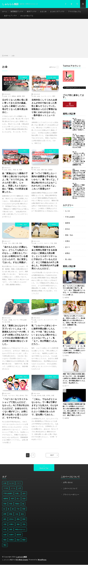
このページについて (70, 488)
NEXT (52, 455)
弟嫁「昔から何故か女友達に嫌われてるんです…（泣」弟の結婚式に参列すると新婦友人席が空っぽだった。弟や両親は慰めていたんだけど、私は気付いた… (74, 377)
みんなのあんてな (26, 16)
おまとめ (43, 11)
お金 (5, 96)
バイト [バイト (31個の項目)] (19, 483)
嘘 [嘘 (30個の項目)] (23, 504)
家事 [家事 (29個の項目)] (4, 514)
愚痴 (20, 243)
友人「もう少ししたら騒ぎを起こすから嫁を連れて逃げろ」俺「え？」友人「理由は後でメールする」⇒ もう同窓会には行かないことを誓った (74, 289)
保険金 (14, 96)
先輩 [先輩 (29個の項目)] (12, 499)
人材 (35, 322)
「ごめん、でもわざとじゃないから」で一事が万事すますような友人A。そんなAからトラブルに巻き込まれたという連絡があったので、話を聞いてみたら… (45, 407)
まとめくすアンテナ (57, 11)
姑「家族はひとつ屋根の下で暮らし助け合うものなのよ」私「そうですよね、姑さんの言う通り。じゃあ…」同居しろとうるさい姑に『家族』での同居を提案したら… (15, 182)
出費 (42, 170)
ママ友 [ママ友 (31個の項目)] (5, 488)
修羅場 (24, 78)
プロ (9, 243)
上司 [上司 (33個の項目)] (19, 488)
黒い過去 (53, 78)
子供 (51, 243)
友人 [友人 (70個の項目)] (18, 499)
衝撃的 (54, 225)
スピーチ (16, 320)
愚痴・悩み (52, 151)
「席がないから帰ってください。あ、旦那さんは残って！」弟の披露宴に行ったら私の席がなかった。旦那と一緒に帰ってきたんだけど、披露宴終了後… (74, 319)
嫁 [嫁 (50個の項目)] (13, 509)
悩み (46, 170)
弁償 (52, 395)
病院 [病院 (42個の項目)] (10, 530)
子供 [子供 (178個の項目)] (17, 509)
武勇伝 (24, 151)
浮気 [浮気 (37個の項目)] (23, 524)
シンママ (40, 243)
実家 (23, 96)
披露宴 (50, 170)
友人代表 (7, 322)
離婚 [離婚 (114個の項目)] (23, 540)
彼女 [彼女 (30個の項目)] (22, 514)
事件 (53, 96)
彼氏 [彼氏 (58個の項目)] (4, 519)
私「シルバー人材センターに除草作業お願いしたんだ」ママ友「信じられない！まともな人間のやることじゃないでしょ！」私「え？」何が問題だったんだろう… (44, 335)
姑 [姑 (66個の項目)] (4, 509)
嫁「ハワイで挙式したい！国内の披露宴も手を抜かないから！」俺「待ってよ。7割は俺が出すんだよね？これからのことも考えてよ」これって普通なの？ (45, 181)
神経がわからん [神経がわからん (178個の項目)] (20, 530)
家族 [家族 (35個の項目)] (10, 514)
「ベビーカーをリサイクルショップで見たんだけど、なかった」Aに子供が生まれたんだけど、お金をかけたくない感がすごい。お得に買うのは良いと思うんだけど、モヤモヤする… (15, 408)
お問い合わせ (68, 483)
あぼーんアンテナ (10, 16)
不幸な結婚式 (22, 301)
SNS (34, 96)
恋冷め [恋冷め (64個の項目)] (11, 519)
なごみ (67, 211)
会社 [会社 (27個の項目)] (24, 494)
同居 (14, 170)
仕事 (16, 243)
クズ (9, 96)
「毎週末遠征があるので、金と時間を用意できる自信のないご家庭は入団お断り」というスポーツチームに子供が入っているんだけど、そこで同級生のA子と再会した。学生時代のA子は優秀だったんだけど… (45, 258)
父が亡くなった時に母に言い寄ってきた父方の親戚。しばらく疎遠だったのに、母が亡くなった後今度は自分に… (15, 106)
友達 (43, 395)
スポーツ (46, 243)
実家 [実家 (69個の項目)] (23, 509)
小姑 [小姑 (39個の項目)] (16, 514)
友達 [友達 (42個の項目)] (23, 499)
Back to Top (44, 468)
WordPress (42, 560)
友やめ (22, 395)
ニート (49, 96)
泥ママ (67, 247)
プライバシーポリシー (71, 494)
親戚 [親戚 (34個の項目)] (18, 540)
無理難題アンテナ (17, 11)
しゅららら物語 (21, 557)
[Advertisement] (44, 37)
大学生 (48, 395)
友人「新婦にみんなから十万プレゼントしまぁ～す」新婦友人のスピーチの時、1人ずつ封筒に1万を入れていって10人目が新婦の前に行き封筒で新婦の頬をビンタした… (15, 335)
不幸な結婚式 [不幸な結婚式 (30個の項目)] (7, 494)
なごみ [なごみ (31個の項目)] (11, 483)
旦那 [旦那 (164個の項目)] (4, 524)
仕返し (10, 170)
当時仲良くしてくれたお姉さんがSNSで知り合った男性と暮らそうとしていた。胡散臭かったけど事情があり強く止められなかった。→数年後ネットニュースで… (44, 109)
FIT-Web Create (22, 560)
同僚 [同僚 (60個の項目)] (4, 504)
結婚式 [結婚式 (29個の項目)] (11, 535)
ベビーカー (11, 395)
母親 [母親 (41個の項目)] (18, 524)
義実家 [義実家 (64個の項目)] (19, 535)
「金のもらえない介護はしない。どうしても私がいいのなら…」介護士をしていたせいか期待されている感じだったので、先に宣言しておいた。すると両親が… (15, 255)
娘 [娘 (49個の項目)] (8, 509)
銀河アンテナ (32, 11)
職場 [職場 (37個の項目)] (4, 540)
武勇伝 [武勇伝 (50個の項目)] (11, 524)
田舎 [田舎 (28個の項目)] (4, 530)
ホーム (4, 11)
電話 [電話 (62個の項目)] (4, 545)
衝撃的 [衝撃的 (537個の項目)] (11, 540)
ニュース (43, 96)
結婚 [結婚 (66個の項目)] (4, 535)
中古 (17, 395)
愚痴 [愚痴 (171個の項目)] (18, 519)
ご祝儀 (10, 320)
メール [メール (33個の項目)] (13, 488)
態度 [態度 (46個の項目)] (23, 519)
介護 (13, 243)
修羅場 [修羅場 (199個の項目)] (5, 499)
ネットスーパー (48, 320)
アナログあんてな (74, 11)
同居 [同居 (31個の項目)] (10, 504)
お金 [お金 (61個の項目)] (4, 483)
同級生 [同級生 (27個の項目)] (17, 504)
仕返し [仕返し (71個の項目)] (17, 494)
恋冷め (67, 229)
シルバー (40, 320)
